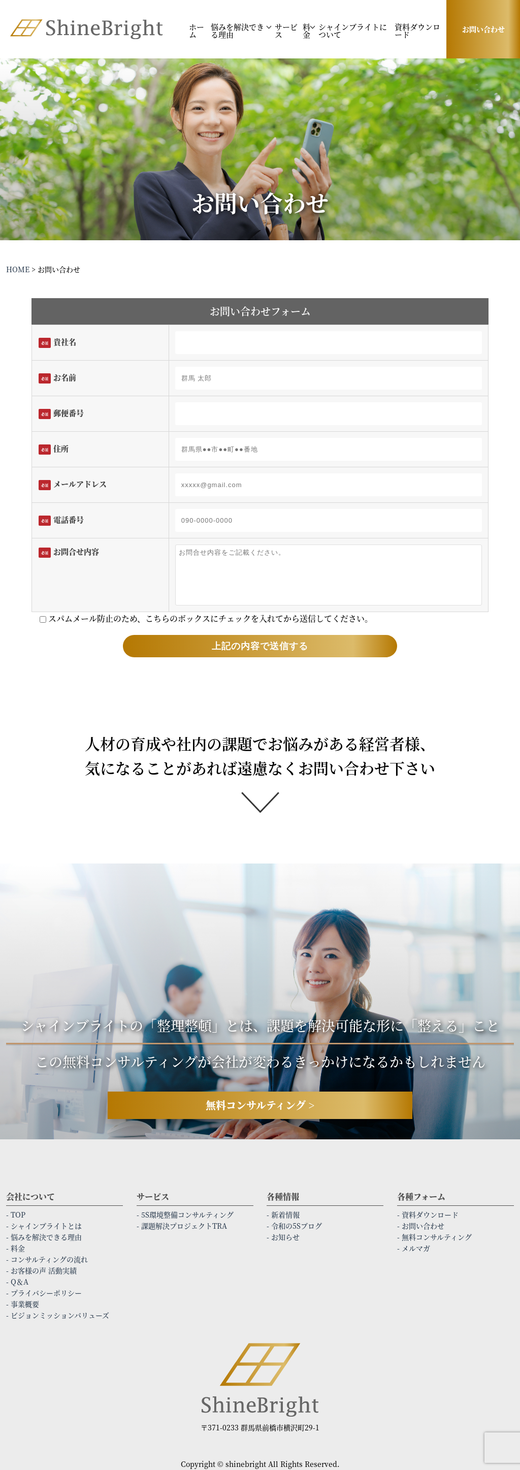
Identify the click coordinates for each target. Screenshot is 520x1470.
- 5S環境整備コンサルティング (185, 1214)
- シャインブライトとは (44, 1226)
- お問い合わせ (420, 1226)
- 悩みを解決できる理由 (44, 1237)
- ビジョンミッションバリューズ (57, 1315)
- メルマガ (413, 1248)
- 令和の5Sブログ (294, 1226)
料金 (306, 30)
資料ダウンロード (417, 30)
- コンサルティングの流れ (47, 1259)
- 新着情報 (283, 1214)
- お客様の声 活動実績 (41, 1270)
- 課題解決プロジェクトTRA (182, 1226)
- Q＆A (17, 1281)
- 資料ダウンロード (428, 1214)
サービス (286, 30)
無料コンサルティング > (260, 1105)
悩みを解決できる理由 (237, 30)
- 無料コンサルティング (434, 1237)
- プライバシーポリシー (44, 1293)
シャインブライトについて (352, 30)
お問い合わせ (483, 29)
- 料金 (15, 1248)
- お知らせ (283, 1237)
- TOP (15, 1214)
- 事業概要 (22, 1304)
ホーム (196, 30)
